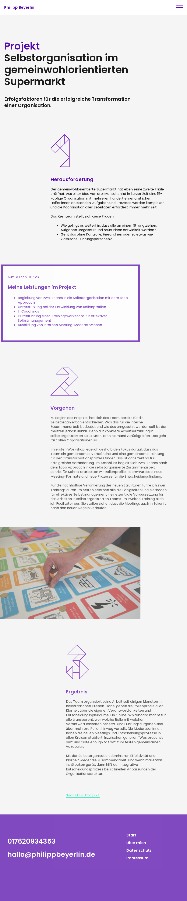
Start (131, 835)
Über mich (136, 842)
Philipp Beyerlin (19, 7)
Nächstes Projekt (83, 795)
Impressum (137, 858)
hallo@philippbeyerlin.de (51, 854)
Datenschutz (139, 850)
